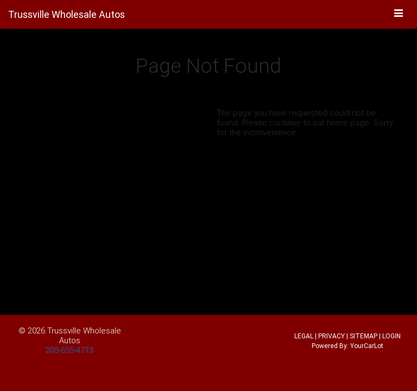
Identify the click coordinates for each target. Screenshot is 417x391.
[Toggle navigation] (398, 14)
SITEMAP (363, 336)
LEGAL (303, 336)
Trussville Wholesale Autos (84, 335)
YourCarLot (366, 346)
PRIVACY (331, 336)
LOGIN (391, 336)
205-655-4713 (69, 350)
